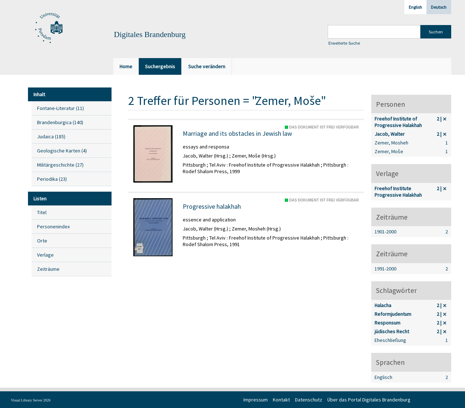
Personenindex (53, 226)
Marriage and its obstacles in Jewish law (237, 134)
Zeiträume (48, 269)
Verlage (45, 255)
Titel (41, 212)
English (415, 7)
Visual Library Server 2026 (30, 400)
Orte (42, 240)
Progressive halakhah (212, 207)
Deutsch (438, 7)
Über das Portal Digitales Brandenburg (369, 399)
